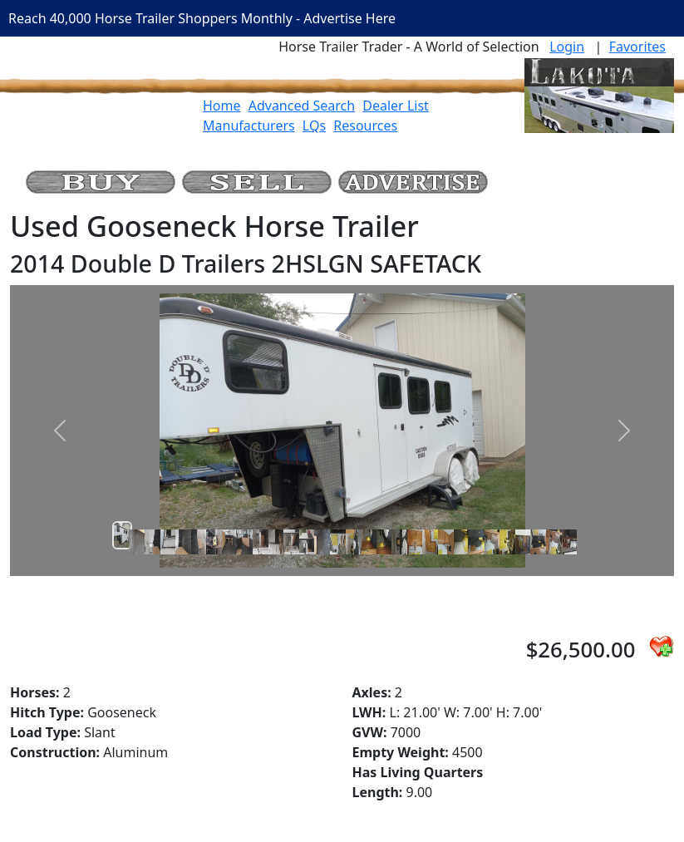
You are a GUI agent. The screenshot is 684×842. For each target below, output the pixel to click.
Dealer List (395, 105)
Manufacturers (249, 125)
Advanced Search (302, 105)
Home (222, 105)
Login (566, 46)
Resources (365, 125)
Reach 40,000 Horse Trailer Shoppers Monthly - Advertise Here (202, 18)
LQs (314, 125)
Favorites (637, 46)
